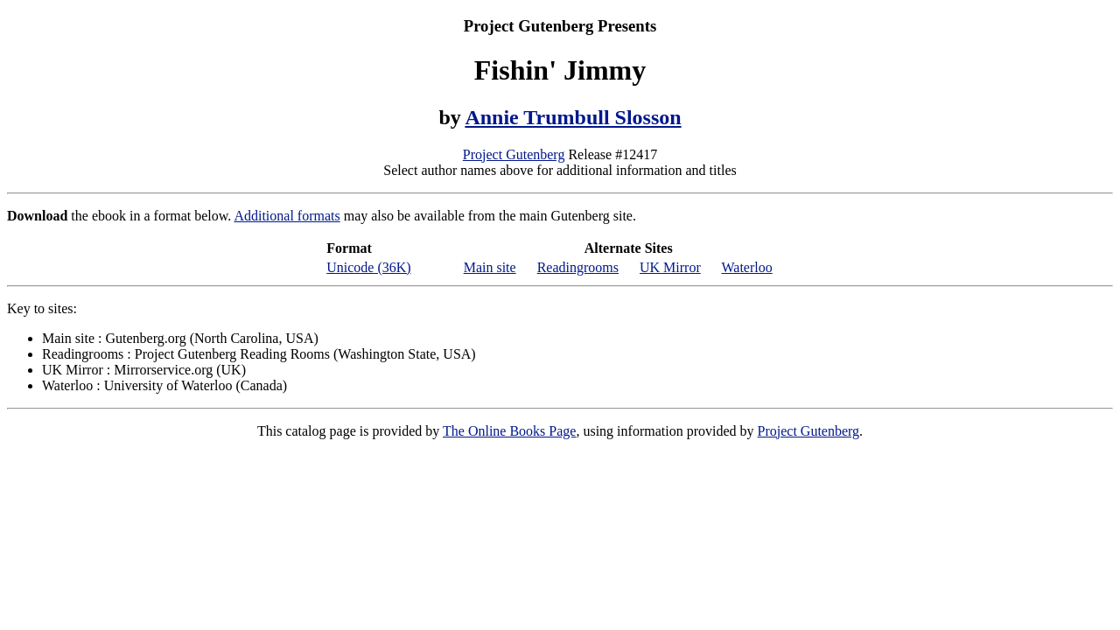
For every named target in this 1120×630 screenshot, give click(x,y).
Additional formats (287, 215)
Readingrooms (578, 267)
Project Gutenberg (514, 154)
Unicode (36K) (368, 267)
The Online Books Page (509, 431)
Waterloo (746, 267)
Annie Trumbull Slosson (573, 117)
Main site (490, 267)
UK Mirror (670, 267)
